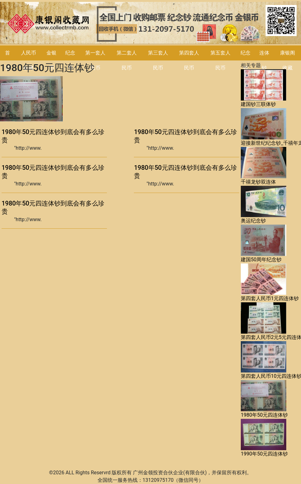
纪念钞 (245, 60)
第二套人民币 (127, 60)
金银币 (51, 60)
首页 (7, 60)
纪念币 (70, 60)
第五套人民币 (220, 60)
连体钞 (264, 60)
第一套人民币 (95, 60)
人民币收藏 (28, 60)
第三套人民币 (158, 60)
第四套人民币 (189, 60)
